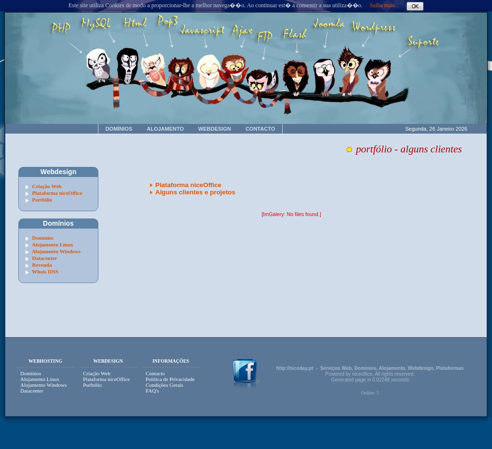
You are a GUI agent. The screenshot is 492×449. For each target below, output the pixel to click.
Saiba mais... (384, 5)
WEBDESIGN (214, 129)
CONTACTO (260, 129)
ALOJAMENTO (165, 129)
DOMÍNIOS (119, 129)
